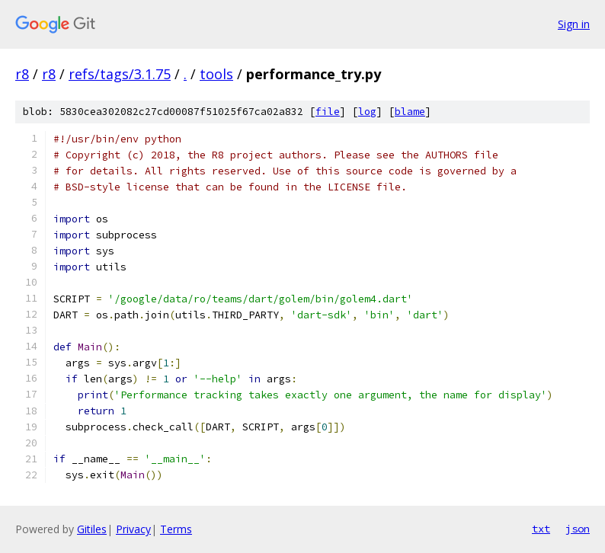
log (367, 111)
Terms (176, 529)
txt (541, 528)
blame (410, 111)
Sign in (574, 24)
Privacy (133, 529)
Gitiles (92, 529)
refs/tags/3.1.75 (120, 74)
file (327, 111)
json (577, 528)
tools (216, 74)
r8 (22, 74)
